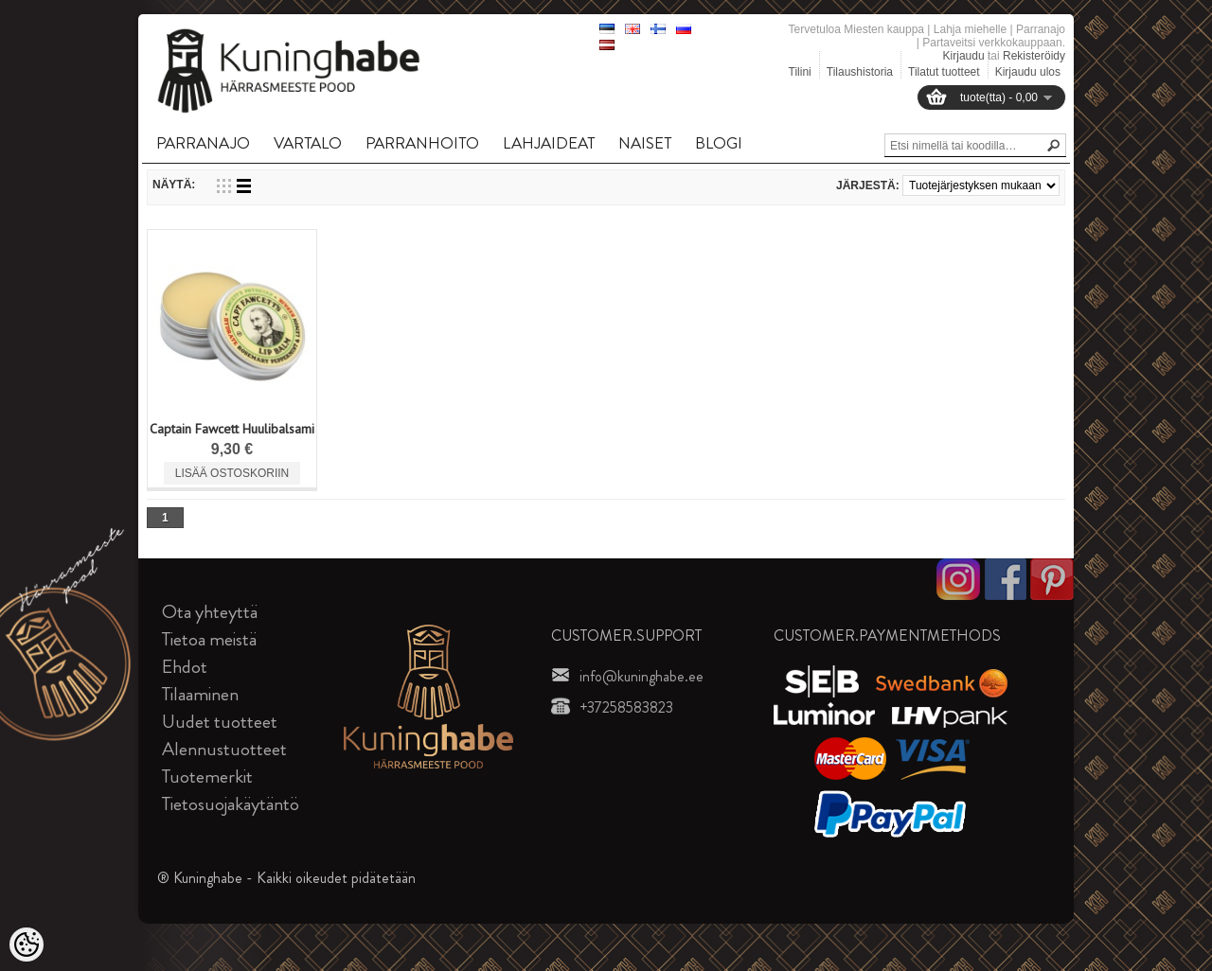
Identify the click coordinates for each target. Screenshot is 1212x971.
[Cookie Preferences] (26, 944)
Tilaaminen (200, 694)
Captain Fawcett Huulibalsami (232, 428)
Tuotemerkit (207, 776)
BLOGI (718, 143)
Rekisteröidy (1034, 55)
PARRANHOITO (422, 143)
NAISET (644, 143)
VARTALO (308, 143)
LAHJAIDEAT (549, 143)
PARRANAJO (203, 143)
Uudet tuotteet (219, 721)
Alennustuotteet (224, 749)
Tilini (800, 72)
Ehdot (184, 666)
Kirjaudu (964, 55)
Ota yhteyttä (210, 612)
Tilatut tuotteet (944, 72)
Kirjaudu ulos (1027, 72)
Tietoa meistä (209, 639)
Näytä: (173, 184)
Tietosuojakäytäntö (230, 804)
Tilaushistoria (860, 72)
